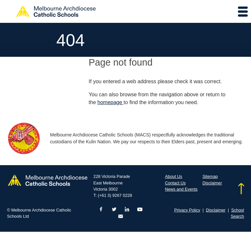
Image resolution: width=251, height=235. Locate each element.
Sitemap (210, 176)
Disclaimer (212, 182)
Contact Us (175, 182)
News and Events (181, 189)
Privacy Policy (187, 210)
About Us (173, 176)
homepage (110, 102)
